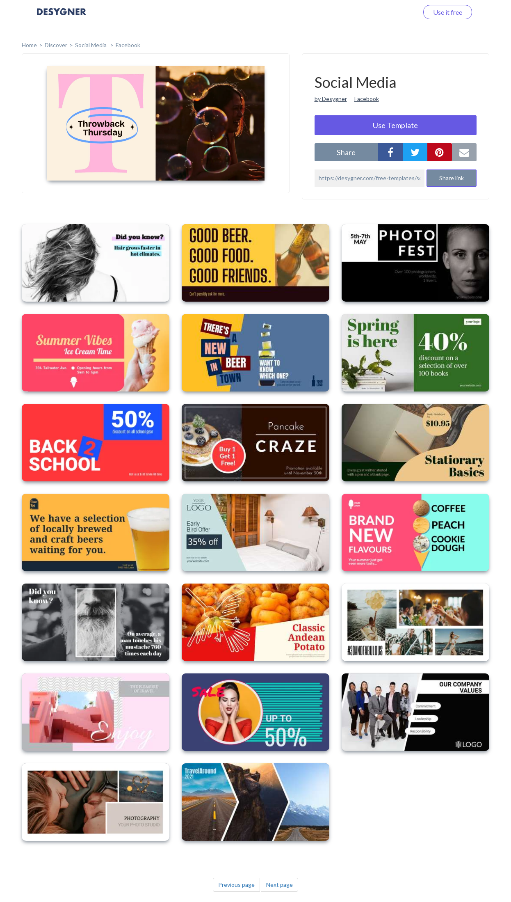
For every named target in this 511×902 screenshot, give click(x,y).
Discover (56, 44)
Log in (399, 12)
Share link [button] (451, 177)
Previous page (236, 884)
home (29, 44)
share (346, 152)
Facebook (128, 44)
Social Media (91, 44)
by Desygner (331, 98)
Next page (279, 884)
